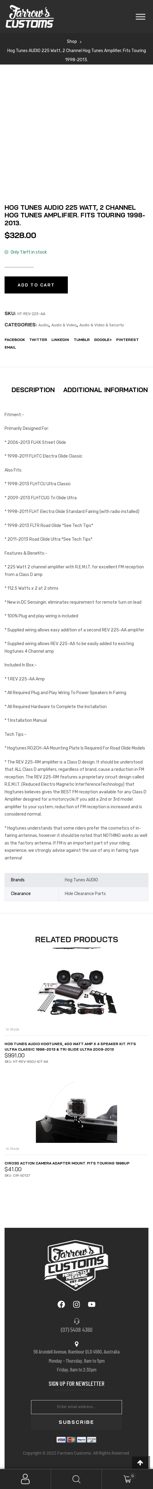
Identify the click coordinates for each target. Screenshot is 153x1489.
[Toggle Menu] (140, 16)
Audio (43, 325)
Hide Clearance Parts (85, 893)
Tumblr (82, 339)
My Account (25, 1479)
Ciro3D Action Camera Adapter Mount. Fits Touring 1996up (67, 1163)
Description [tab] (33, 390)
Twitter (38, 339)
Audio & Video (64, 325)
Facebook (15, 339)
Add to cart (36, 285)
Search (76, 1479)
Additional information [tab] (105, 390)
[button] (141, 1462)
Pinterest (127, 339)
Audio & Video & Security (101, 325)
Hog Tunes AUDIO (81, 880)
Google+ (103, 339)
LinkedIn (60, 339)
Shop (72, 41)
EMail (10, 347)
